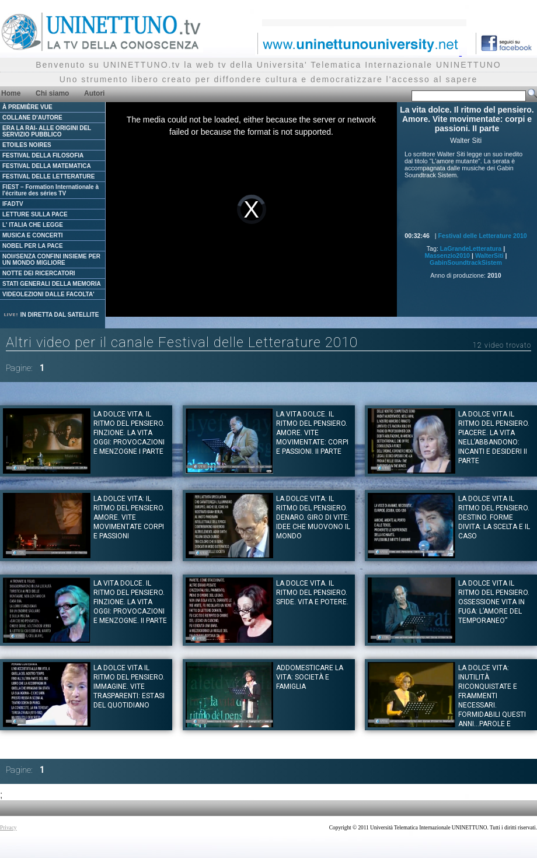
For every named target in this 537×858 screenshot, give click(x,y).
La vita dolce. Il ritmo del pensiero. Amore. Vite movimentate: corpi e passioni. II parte (312, 433)
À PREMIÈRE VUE (27, 107)
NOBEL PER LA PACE (32, 246)
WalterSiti (489, 255)
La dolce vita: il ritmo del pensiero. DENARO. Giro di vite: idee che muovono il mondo (313, 517)
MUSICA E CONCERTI (32, 235)
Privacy (8, 828)
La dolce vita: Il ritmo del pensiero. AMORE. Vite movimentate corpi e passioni (129, 517)
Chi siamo (52, 93)
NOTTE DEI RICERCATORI (38, 273)
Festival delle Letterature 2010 (482, 235)
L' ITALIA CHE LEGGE (32, 225)
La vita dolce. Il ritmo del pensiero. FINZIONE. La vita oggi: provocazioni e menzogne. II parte (130, 602)
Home (10, 93)
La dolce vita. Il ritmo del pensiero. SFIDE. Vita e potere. (312, 592)
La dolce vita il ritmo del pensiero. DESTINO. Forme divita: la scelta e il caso (494, 517)
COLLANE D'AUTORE (32, 117)
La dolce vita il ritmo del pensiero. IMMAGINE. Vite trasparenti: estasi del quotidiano (129, 686)
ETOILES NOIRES (26, 145)
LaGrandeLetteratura (470, 248)
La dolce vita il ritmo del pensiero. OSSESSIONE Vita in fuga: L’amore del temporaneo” (493, 602)
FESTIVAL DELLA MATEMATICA (46, 166)
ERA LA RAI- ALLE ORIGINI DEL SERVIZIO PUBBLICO (46, 131)
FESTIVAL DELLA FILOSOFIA (42, 155)
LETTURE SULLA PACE (35, 214)
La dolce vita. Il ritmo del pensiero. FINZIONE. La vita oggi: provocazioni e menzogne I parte (129, 433)
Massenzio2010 (447, 255)
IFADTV (12, 204)
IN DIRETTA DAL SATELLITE (51, 314)
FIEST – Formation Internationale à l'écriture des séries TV (50, 190)
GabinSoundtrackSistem (466, 262)
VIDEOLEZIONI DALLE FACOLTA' (48, 294)
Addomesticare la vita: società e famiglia (309, 677)
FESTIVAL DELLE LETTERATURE (48, 176)
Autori (94, 93)
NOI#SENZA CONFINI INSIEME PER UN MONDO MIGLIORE (51, 259)
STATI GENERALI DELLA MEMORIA (51, 284)
